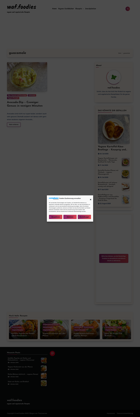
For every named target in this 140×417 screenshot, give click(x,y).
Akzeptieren (55, 217)
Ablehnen (70, 217)
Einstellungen (84, 217)
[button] (89, 198)
